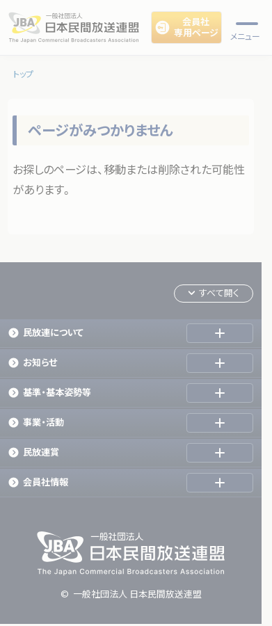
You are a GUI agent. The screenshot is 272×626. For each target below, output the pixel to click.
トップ (23, 74)
